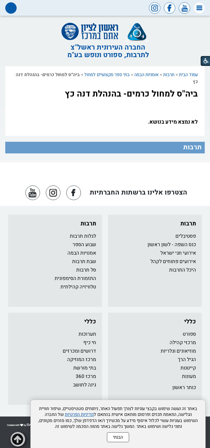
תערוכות (87, 334)
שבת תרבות (84, 261)
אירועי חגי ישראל (178, 253)
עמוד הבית (188, 74)
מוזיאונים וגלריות (178, 351)
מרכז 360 (86, 376)
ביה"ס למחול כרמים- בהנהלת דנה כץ (131, 94)
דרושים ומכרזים (79, 351)
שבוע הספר (84, 244)
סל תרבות (86, 270)
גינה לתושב (84, 384)
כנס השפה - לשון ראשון (171, 244)
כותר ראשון (184, 387)
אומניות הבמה (146, 74)
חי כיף (89, 342)
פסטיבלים (186, 236)
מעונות (189, 376)
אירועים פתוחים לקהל (173, 261)
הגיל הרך (187, 359)
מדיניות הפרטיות (79, 414)
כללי (190, 321)
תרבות (168, 74)
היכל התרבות (182, 270)
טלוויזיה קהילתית (78, 286)
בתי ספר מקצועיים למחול (107, 74)
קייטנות (188, 368)
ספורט (189, 334)
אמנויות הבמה (81, 253)
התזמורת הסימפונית (75, 278)
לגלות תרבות (83, 236)
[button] (199, 8)
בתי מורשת (84, 368)
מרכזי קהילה (183, 342)
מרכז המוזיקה (81, 359)
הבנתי (118, 437)
